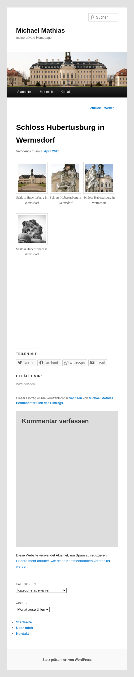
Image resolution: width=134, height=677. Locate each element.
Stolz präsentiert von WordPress (67, 660)
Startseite (24, 92)
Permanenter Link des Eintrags (39, 403)
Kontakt (66, 92)
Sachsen (75, 398)
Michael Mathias (40, 30)
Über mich (45, 92)
